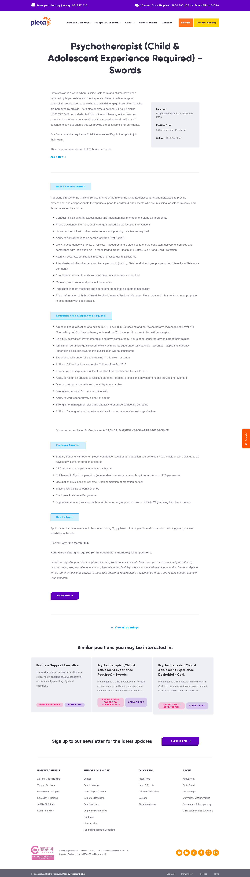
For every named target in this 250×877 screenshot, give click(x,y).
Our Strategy (189, 789)
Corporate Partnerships (95, 808)
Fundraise (89, 815)
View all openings (127, 628)
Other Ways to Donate (95, 789)
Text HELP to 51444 (207, 5)
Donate (186, 22)
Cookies (203, 872)
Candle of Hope (91, 802)
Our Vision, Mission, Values (196, 796)
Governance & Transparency (197, 802)
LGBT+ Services (45, 808)
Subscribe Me (179, 738)
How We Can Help (78, 22)
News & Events (148, 22)
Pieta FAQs (144, 776)
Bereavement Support (48, 789)
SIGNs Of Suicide (46, 802)
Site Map (170, 872)
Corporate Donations (94, 796)
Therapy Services (46, 783)
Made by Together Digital (73, 872)
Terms (216, 872)
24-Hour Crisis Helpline (48, 776)
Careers (143, 796)
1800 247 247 (180, 5)
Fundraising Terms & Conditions (99, 827)
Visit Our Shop (91, 821)
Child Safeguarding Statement (198, 808)
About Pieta (188, 776)
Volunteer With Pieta (149, 789)
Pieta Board (189, 783)
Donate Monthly (206, 22)
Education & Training (47, 796)
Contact (167, 22)
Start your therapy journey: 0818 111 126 (62, 5)
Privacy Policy (187, 872)
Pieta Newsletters (147, 802)
